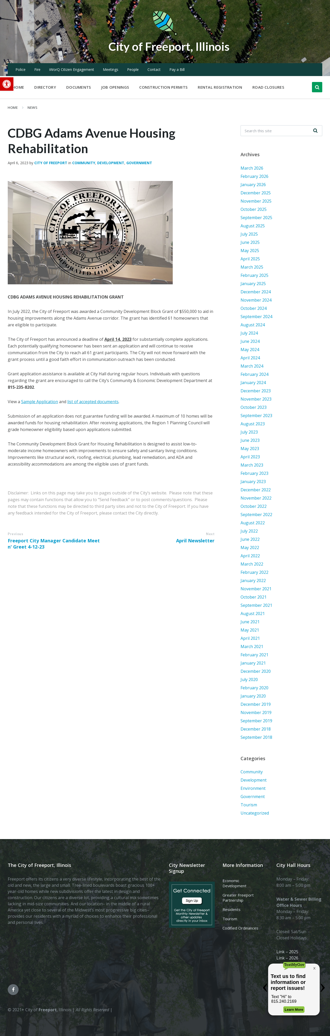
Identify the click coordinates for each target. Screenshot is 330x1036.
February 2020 (254, 688)
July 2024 (249, 333)
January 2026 (253, 184)
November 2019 (256, 712)
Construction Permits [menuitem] (163, 87)
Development (110, 162)
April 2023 (250, 457)
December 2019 (256, 704)
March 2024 (252, 366)
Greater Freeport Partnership (238, 897)
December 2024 (256, 292)
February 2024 (254, 374)
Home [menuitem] (18, 87)
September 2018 (256, 737)
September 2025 (256, 217)
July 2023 (249, 432)
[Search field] (281, 131)
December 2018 (256, 729)
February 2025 (254, 275)
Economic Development (234, 883)
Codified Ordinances (240, 928)
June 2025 (250, 242)
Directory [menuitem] (45, 87)
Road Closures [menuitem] (268, 87)
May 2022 (250, 547)
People (133, 69)
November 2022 (256, 498)
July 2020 (249, 679)
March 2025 (252, 267)
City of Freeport (50, 162)
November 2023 (256, 399)
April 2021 (250, 638)
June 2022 (250, 539)
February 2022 (254, 572)
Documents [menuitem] (78, 87)
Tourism (249, 805)
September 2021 (256, 605)
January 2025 (253, 283)
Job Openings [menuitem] (115, 87)
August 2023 (253, 424)
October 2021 (254, 597)
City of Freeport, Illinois (169, 46)
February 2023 (254, 473)
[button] (6, 84)
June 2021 (250, 622)
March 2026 (252, 168)
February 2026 (254, 176)
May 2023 (250, 448)
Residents (231, 909)
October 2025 (254, 209)
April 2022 (250, 556)
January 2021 (253, 663)
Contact (154, 69)
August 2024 (253, 325)
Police (20, 69)
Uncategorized (255, 813)
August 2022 (253, 523)
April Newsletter (195, 540)
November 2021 (256, 589)
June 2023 (250, 440)
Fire (37, 69)
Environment (253, 788)
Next (210, 534)
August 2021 (253, 613)
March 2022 (252, 564)
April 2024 (250, 358)
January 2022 (253, 580)
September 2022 (256, 514)
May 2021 (250, 630)
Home (13, 107)
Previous (15, 534)
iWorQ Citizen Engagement (71, 69)
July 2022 (249, 531)
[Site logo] (165, 34)
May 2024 (250, 349)
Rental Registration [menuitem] (220, 87)
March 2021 (252, 646)
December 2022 (256, 490)
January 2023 (253, 481)
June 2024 (250, 341)
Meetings (110, 69)
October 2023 (254, 407)
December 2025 (256, 193)
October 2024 (254, 308)
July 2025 (249, 234)
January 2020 (253, 696)
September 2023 (256, 415)
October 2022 (254, 506)
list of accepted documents (93, 401)
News (32, 107)
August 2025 (253, 226)
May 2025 (250, 250)
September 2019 (256, 721)
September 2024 (256, 316)
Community (83, 162)
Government (139, 162)
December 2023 (256, 391)
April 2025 (250, 259)
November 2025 (256, 201)
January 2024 (253, 382)
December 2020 (256, 671)
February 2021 (254, 655)
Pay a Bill (177, 69)
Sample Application (39, 401)
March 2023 (252, 465)
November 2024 (256, 300)
